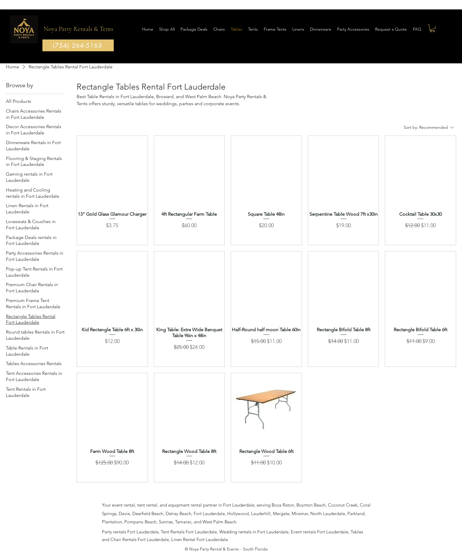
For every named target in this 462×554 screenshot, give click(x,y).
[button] (432, 28)
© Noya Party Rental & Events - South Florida (226, 549)
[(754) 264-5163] (78, 45)
